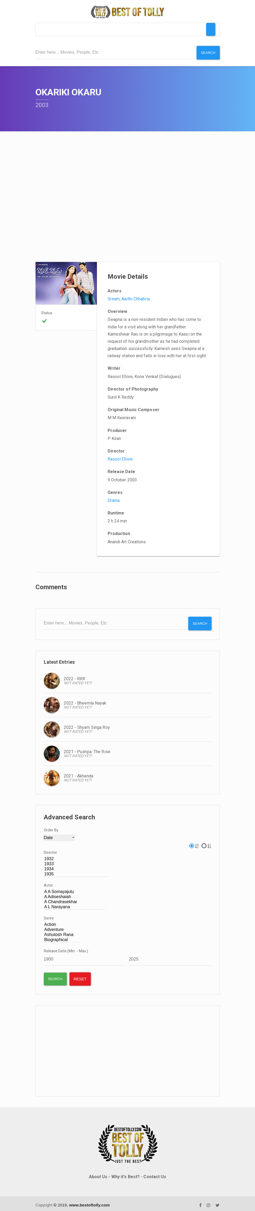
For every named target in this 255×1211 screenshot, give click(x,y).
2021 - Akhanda (78, 772)
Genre (49, 915)
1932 (76, 855)
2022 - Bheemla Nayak (85, 699)
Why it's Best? (125, 1173)
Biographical (62, 936)
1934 (76, 865)
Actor (48, 882)
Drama (114, 498)
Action (62, 921)
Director (50, 849)
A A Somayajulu (75, 888)
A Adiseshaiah (75, 893)
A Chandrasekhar (75, 898)
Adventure (62, 926)
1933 (76, 860)
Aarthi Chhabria (135, 297)
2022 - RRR (74, 675)
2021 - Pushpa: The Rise (87, 748)
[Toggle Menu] (210, 29)
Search (207, 52)
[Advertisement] (127, 1047)
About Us (98, 1173)
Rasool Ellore (120, 457)
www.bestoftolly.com (89, 1202)
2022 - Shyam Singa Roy (87, 724)
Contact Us (154, 1173)
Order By (51, 826)
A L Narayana (75, 903)
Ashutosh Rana (62, 931)
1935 (76, 870)
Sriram (114, 297)
